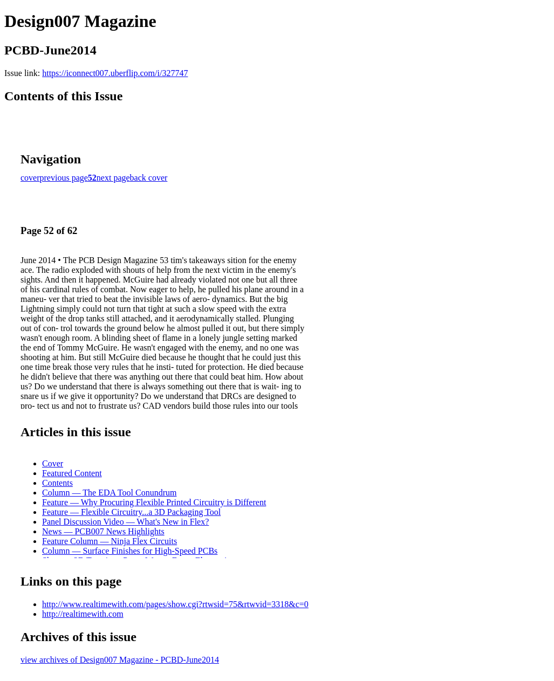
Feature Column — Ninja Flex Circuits (109, 541)
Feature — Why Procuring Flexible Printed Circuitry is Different (154, 502)
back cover (149, 177)
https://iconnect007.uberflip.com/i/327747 (115, 73)
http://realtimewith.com (83, 613)
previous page (64, 177)
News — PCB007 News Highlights (103, 531)
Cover (52, 463)
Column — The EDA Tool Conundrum (109, 492)
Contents (57, 482)
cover (30, 177)
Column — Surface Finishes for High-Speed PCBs (129, 550)
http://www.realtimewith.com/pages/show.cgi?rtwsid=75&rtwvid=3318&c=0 (175, 604)
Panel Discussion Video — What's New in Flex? (125, 521)
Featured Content (72, 473)
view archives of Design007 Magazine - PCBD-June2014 (119, 659)
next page (113, 177)
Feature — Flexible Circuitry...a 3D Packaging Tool (131, 512)
